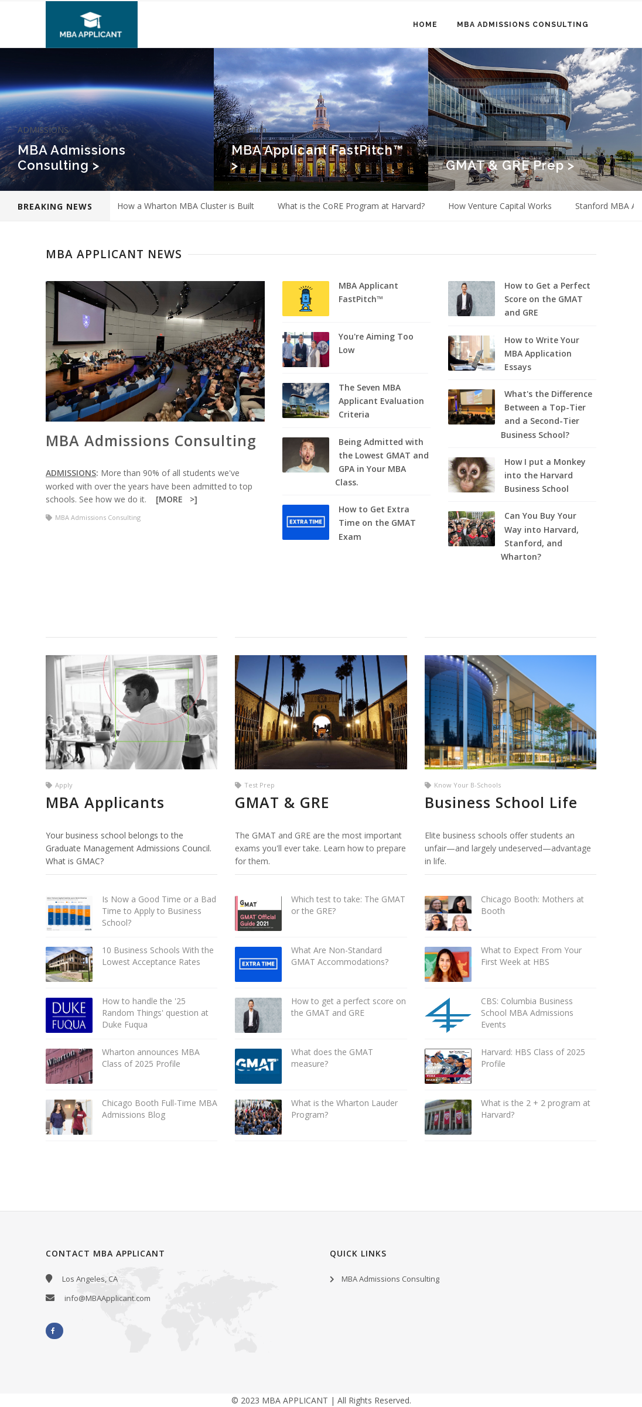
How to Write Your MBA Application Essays (541, 353)
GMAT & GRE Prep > (510, 165)
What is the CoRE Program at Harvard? (351, 205)
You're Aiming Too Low (376, 343)
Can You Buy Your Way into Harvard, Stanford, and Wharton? (540, 536)
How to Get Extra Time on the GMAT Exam (377, 523)
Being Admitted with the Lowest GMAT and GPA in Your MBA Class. (382, 462)
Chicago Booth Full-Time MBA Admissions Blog (159, 1108)
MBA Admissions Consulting (522, 25)
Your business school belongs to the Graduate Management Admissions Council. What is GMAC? (128, 848)
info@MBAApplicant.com (107, 1298)
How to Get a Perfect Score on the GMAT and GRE (547, 299)
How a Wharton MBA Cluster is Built (185, 205)
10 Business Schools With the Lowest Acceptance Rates (158, 955)
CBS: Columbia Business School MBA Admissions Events (527, 1012)
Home (424, 25)
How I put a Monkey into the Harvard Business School (545, 475)
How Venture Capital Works (500, 205)
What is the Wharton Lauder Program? (344, 1108)
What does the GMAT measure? (332, 1057)
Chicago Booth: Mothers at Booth (532, 905)
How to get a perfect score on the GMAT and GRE (348, 1006)
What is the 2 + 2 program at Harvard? (535, 1108)
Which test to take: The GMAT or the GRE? (348, 905)
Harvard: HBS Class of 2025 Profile (533, 1057)
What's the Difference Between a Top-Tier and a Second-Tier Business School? (546, 414)
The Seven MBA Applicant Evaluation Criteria (381, 401)
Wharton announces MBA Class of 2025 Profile (151, 1057)
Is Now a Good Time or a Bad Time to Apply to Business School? (159, 911)
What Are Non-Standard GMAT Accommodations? (339, 955)
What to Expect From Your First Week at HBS (531, 955)
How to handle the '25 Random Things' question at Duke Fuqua (155, 1012)
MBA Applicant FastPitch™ (368, 292)
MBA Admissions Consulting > (72, 157)
